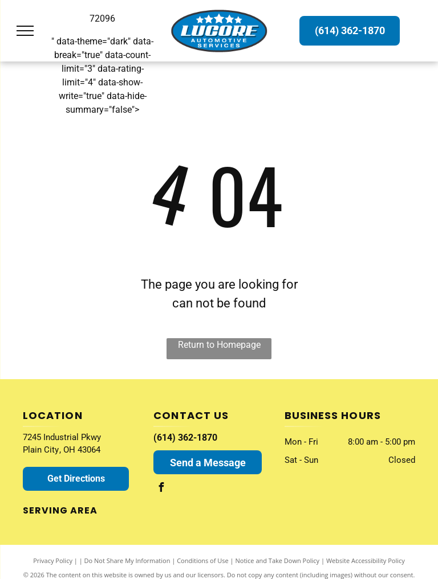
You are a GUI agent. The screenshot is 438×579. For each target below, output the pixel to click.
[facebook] (160, 489)
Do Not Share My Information (127, 560)
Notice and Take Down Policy (278, 560)
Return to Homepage (219, 344)
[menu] (25, 31)
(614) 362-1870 (185, 437)
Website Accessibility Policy (365, 560)
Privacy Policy (52, 560)
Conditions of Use (203, 560)
